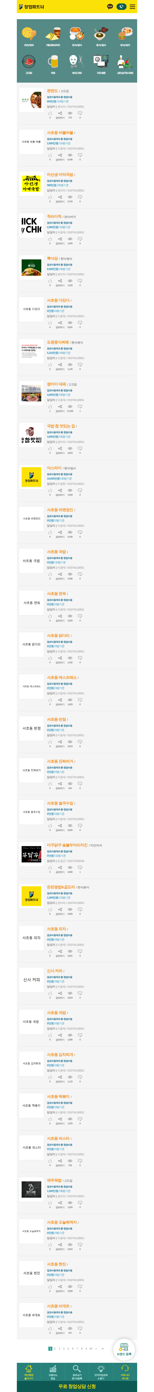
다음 (96, 1349)
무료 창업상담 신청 (77, 1386)
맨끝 (103, 1349)
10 (90, 1348)
